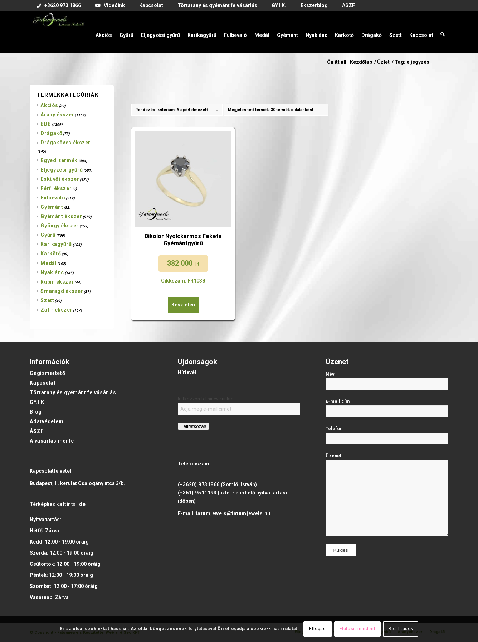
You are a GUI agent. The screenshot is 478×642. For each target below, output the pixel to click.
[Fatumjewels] (58, 31)
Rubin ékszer (57, 282)
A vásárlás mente (52, 441)
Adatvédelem (46, 421)
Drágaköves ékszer (65, 142)
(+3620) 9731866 (199, 484)
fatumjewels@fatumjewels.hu (233, 513)
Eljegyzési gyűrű (61, 170)
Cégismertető (47, 373)
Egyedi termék (58, 160)
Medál (48, 263)
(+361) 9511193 (197, 493)
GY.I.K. (38, 402)
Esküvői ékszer (59, 179)
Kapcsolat (42, 383)
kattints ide (71, 504)
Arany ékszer (57, 114)
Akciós (49, 105)
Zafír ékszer (56, 310)
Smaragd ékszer (61, 291)
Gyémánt (51, 207)
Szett (47, 300)
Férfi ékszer (56, 188)
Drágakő (51, 133)
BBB (45, 124)
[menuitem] (59, 6)
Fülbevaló (52, 198)
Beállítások (401, 628)
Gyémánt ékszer (61, 216)
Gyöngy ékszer (59, 225)
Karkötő (50, 253)
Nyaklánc (52, 272)
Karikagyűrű (56, 244)
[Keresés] (442, 31)
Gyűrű (47, 235)
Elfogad (317, 628)
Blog (36, 412)
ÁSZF (36, 431)
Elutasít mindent (358, 628)
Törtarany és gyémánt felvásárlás (73, 392)
